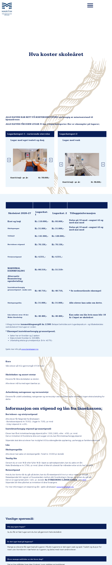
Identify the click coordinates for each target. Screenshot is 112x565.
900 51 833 (57, 533)
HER (84, 368)
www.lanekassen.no (29, 237)
